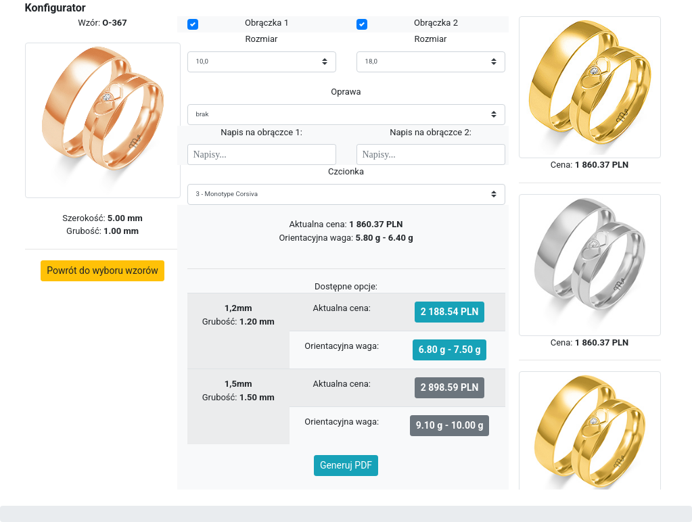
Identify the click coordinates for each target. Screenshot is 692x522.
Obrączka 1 (267, 23)
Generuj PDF (346, 465)
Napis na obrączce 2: (430, 132)
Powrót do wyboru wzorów (102, 270)
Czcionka (346, 171)
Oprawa (346, 92)
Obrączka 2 (436, 23)
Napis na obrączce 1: (261, 132)
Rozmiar (262, 39)
